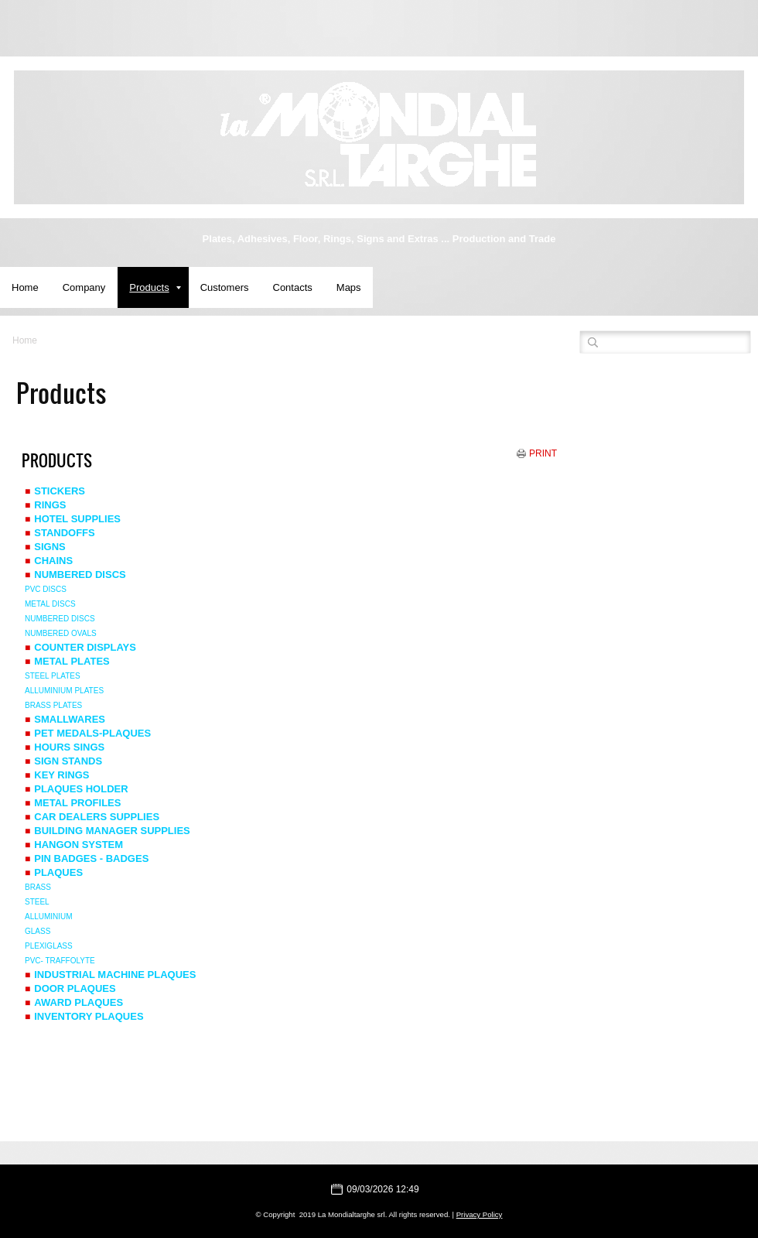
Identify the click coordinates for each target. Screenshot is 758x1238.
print (543, 453)
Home (25, 287)
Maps (348, 287)
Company (84, 287)
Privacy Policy (479, 1214)
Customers (224, 287)
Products (154, 287)
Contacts (292, 287)
